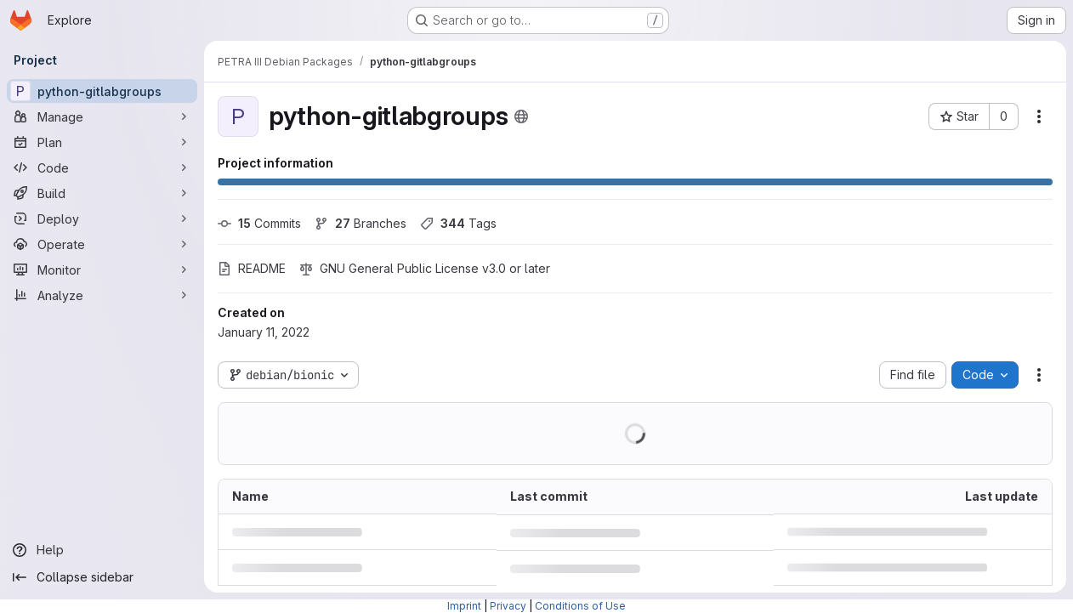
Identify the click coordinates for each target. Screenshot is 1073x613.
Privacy (508, 605)
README (252, 268)
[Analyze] (102, 295)
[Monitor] (102, 269)
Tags (458, 223)
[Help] (102, 550)
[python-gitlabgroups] (102, 91)
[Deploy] (102, 218)
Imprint (464, 605)
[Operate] (102, 244)
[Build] (102, 193)
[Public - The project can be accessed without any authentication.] (521, 116)
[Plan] (102, 142)
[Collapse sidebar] (102, 577)
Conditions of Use (580, 605)
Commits (259, 223)
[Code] (102, 167)
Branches (360, 223)
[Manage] (102, 116)
